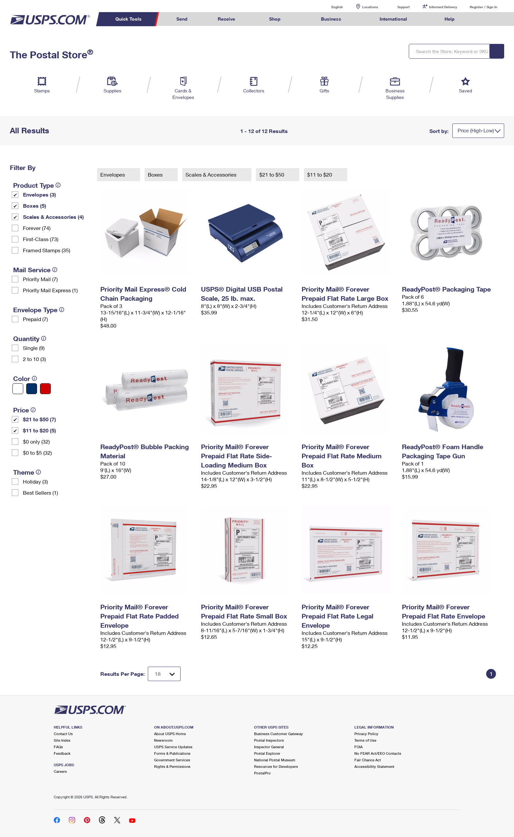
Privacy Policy (366, 734)
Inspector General (269, 747)
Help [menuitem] (450, 19)
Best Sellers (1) (40, 492)
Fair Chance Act (367, 760)
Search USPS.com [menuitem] (482, 19)
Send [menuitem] (182, 19)
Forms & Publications (172, 753)
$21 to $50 (272, 174)
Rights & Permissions (172, 766)
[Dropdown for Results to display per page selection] (164, 674)
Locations (370, 7)
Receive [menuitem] (226, 19)
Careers (60, 771)
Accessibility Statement (374, 766)
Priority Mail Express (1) (50, 290)
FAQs (58, 747)
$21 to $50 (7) (39, 419)
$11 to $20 (320, 174)
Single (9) (34, 348)
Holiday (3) (35, 481)
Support (403, 7)
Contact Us (63, 734)
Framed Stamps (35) (46, 250)
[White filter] (17, 388)
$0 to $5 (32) (37, 452)
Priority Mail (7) (40, 279)
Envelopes (113, 174)
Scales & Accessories (212, 174)
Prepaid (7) (35, 319)
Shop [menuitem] (275, 19)
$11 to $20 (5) (39, 430)
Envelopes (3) (39, 194)
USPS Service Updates (173, 747)
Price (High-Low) (476, 130)
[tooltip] (58, 185)
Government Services (172, 760)
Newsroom (163, 740)
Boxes (156, 174)
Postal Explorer (267, 753)
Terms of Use (365, 740)
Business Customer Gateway (278, 734)
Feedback (62, 753)
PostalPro (262, 773)
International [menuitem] (393, 19)
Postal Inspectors (269, 740)
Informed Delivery (443, 7)
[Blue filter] (31, 388)
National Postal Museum (274, 760)
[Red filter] (45, 388)
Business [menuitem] (331, 19)
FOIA (358, 747)
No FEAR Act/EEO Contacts (377, 753)
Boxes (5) (34, 205)
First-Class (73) (40, 239)
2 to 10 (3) (34, 359)
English (330, 6)
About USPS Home (170, 734)
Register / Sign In (483, 7)
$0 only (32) (36, 441)
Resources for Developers (276, 766)
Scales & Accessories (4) (53, 217)
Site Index (62, 740)
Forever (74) (36, 228)
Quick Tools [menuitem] (128, 19)
